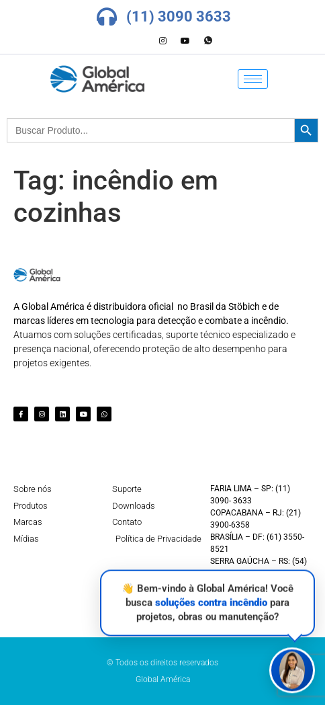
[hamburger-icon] (253, 79)
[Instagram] (162, 41)
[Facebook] (117, 41)
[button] (292, 670)
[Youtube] (185, 41)
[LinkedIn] (140, 41)
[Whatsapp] (208, 41)
